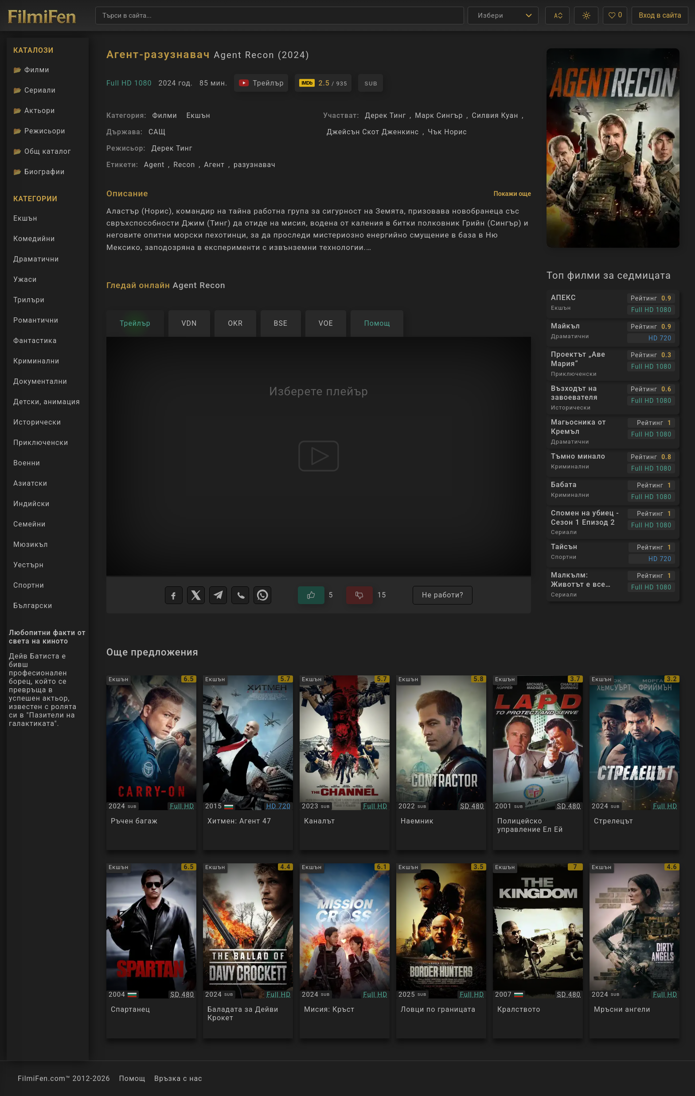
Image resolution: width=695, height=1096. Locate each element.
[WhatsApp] (262, 595)
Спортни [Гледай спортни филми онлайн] (28, 585)
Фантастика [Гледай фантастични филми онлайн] (35, 340)
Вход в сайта (660, 15)
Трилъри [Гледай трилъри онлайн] (29, 302)
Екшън (198, 115)
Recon (184, 164)
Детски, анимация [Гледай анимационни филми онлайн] (46, 402)
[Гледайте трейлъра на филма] (261, 83)
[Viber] (240, 595)
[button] (557, 15)
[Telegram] (218, 595)
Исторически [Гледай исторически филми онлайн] (37, 422)
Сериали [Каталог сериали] (34, 90)
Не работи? (442, 595)
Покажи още (512, 193)
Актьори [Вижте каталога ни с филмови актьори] (34, 110)
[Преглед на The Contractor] (441, 762)
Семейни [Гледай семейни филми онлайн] (29, 524)
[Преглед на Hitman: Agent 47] (248, 762)
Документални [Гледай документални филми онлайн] (40, 381)
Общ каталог (42, 151)
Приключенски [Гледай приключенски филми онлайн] (40, 442)
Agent (154, 164)
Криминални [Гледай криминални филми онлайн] (36, 361)
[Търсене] (279, 15)
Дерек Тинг (171, 148)
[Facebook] (174, 595)
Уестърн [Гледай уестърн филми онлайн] (28, 565)
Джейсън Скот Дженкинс (373, 132)
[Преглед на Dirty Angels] (634, 950)
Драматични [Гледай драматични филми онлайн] (36, 259)
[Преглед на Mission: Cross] (345, 950)
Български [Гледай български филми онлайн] (32, 605)
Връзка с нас (178, 1078)
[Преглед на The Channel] (345, 762)
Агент (214, 164)
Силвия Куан (495, 115)
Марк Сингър (439, 115)
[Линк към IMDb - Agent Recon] (323, 83)
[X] (196, 595)
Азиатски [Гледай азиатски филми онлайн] (30, 483)
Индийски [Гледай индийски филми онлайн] (31, 503)
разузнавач (255, 164)
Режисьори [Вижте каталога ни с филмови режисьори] (39, 131)
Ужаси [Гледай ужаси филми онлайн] (25, 279)
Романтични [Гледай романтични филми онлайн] (36, 320)
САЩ (157, 132)
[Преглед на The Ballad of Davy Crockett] (248, 950)
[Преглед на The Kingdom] (538, 950)
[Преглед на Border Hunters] (441, 950)
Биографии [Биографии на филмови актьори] (39, 172)
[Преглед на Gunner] (634, 762)
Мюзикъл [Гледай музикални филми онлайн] (30, 544)
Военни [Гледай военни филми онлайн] (26, 463)
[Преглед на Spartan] (151, 950)
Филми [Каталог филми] (31, 70)
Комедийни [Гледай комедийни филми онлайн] (34, 238)
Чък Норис (447, 132)
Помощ (132, 1078)
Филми (164, 115)
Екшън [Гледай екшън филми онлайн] (25, 218)
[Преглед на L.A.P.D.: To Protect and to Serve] (538, 762)
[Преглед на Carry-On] (151, 762)
